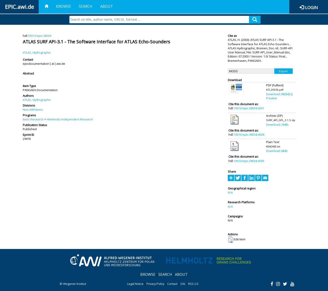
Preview (271, 98)
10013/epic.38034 (39, 36)
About (106, 6)
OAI (182, 284)
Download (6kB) (276, 151)
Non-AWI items (33, 109)
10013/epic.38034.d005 (248, 161)
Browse (63, 6)
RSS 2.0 (193, 284)
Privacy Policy (155, 284)
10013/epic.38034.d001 (248, 108)
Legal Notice (135, 284)
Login (311, 7)
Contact (172, 284)
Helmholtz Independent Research (70, 119)
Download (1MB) (277, 124)
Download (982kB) (278, 94)
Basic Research (33, 119)
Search (85, 6)
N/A (230, 192)
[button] (230, 239)
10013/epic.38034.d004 (248, 134)
